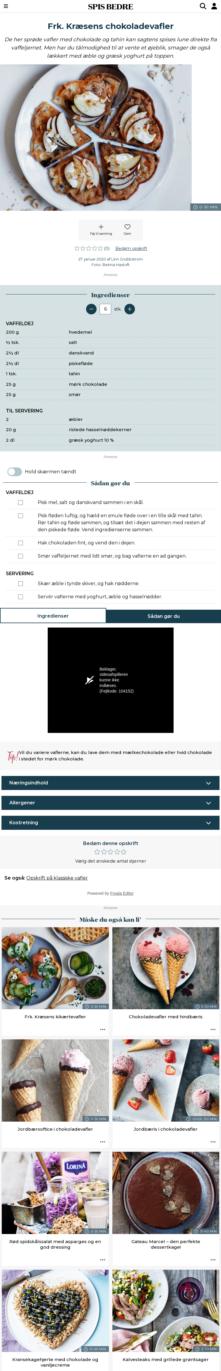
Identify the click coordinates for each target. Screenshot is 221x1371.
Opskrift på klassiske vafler (57, 878)
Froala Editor (121, 893)
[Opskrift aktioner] (103, 1030)
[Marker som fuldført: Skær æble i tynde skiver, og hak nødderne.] (20, 583)
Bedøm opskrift (131, 248)
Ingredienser (53, 616)
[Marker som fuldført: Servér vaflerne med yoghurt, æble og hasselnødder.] (20, 596)
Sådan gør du (164, 616)
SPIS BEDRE (110, 6)
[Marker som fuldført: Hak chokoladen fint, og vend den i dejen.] (20, 543)
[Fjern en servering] (91, 309)
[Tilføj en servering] (129, 309)
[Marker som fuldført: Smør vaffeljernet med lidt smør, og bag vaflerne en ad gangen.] (20, 556)
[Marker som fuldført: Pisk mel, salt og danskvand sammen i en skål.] (20, 502)
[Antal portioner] (105, 309)
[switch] (14, 471)
